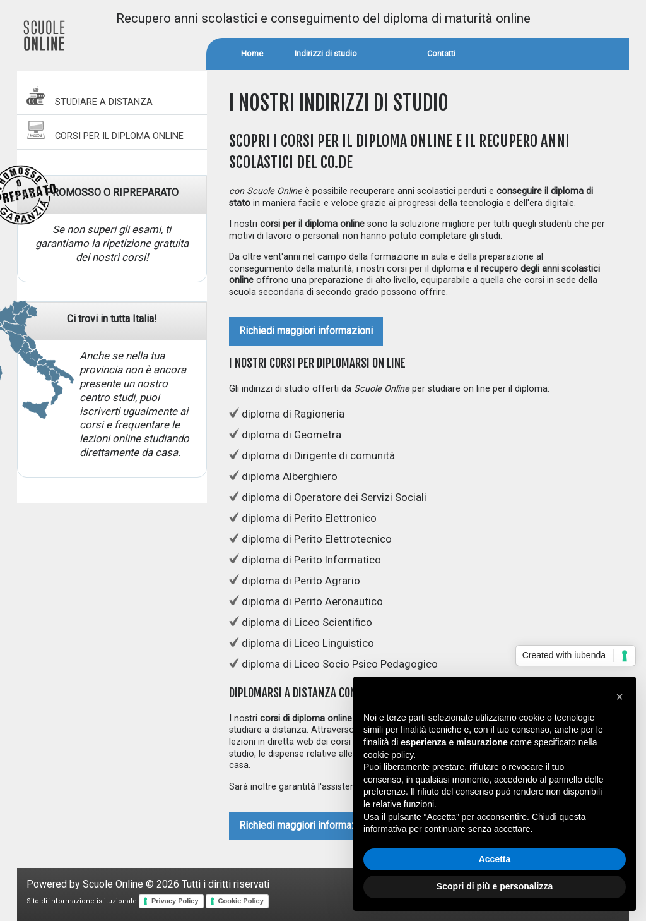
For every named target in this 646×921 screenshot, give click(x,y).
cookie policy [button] (388, 755)
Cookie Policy (241, 901)
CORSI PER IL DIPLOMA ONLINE (105, 130)
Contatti (441, 53)
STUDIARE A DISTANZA (89, 96)
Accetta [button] (495, 859)
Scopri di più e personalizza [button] (495, 886)
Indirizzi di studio (326, 53)
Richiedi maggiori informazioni (306, 331)
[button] (619, 697)
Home (252, 53)
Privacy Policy (175, 901)
